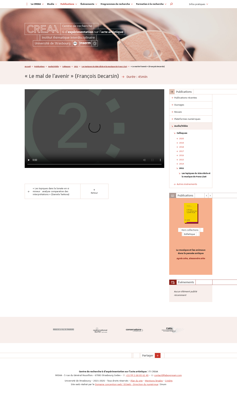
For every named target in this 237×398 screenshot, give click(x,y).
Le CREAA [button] (37, 4)
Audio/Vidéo (53, 66)
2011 (76, 66)
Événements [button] (88, 4)
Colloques (66, 66)
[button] (171, 4)
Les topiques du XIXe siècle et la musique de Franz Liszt (104, 66)
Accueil (28, 66)
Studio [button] (52, 4)
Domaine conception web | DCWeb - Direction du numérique (126, 384)
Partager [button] (147, 355)
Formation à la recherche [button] (151, 4)
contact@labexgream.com (168, 375)
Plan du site (137, 380)
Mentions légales (154, 380)
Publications (39, 66)
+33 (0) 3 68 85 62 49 (137, 375)
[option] (190, 236)
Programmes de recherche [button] (117, 4)
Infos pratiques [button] (198, 4)
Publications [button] (68, 4)
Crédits (168, 380)
